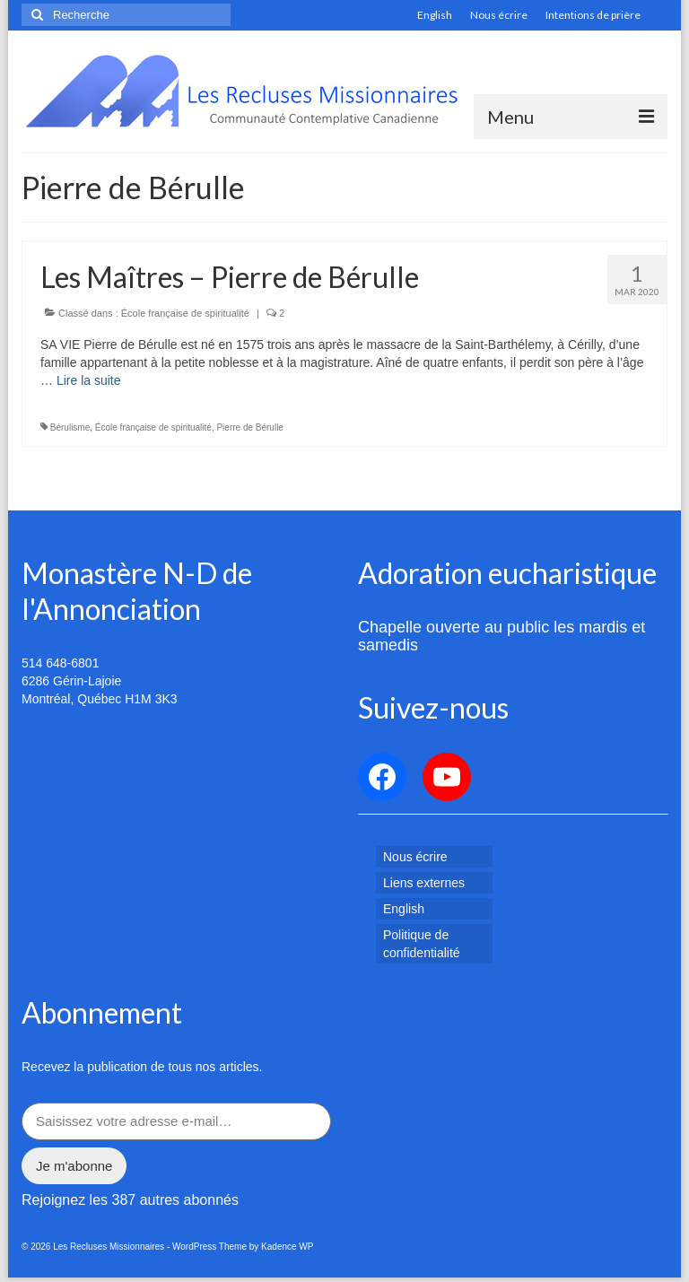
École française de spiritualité (185, 313)
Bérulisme (70, 427)
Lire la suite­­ (89, 380)
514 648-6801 (60, 663)
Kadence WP (287, 1246)
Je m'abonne (74, 1165)
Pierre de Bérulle (249, 427)
